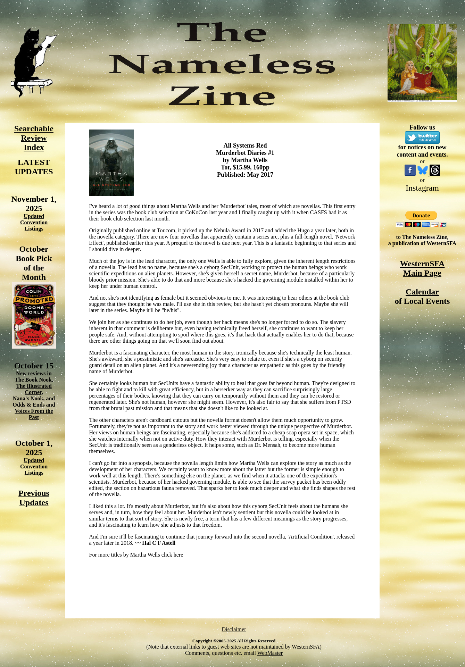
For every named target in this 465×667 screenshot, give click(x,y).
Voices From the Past (34, 414)
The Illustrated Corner (34, 389)
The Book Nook (33, 380)
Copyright (202, 640)
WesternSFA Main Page (422, 268)
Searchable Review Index (33, 138)
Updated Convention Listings (34, 222)
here (178, 555)
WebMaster (270, 653)
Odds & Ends (29, 405)
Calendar (422, 291)
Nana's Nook (28, 398)
